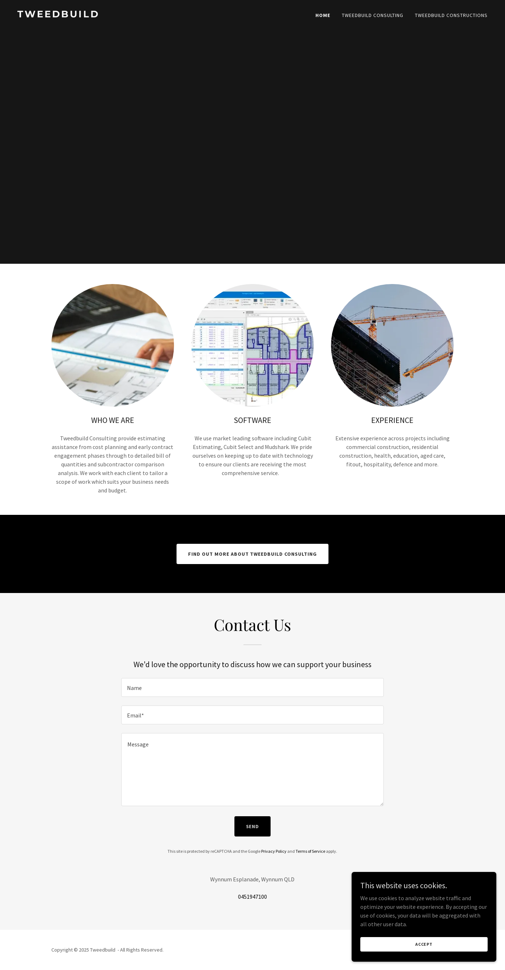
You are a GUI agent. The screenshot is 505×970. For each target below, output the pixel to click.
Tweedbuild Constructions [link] (451, 15)
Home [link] (322, 15)
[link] (132, 15)
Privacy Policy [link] (274, 851)
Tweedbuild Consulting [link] (372, 15)
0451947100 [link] (252, 896)
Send (252, 826)
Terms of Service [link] (310, 851)
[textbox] (252, 687)
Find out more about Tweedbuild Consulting (252, 554)
